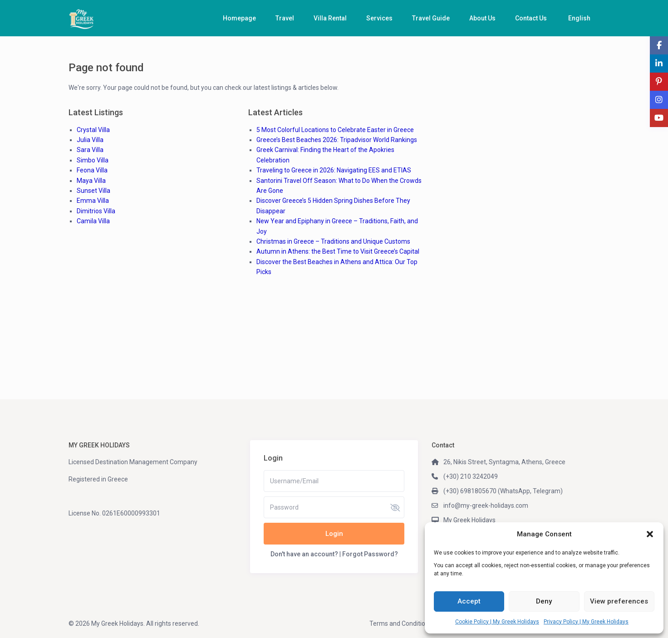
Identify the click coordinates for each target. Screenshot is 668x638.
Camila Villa (93, 221)
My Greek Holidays (469, 520)
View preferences (619, 601)
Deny (544, 601)
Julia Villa (90, 139)
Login (334, 534)
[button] (649, 534)
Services (379, 18)
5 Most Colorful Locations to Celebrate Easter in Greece (335, 129)
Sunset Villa (93, 190)
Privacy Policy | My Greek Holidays (586, 621)
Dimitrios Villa (96, 211)
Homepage (239, 18)
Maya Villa (91, 180)
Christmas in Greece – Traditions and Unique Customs (333, 241)
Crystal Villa (93, 129)
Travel (284, 18)
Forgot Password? (370, 554)
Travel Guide (431, 18)
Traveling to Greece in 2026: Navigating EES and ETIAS (333, 170)
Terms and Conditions (400, 623)
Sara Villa (90, 149)
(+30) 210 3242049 (470, 476)
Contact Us (531, 18)
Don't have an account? (304, 554)
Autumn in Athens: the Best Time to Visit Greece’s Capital (337, 251)
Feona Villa (92, 170)
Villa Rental (330, 18)
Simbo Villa (92, 160)
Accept (469, 601)
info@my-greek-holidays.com (485, 505)
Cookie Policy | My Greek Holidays (497, 621)
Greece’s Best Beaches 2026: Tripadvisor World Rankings (336, 139)
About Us (482, 18)
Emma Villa (93, 200)
